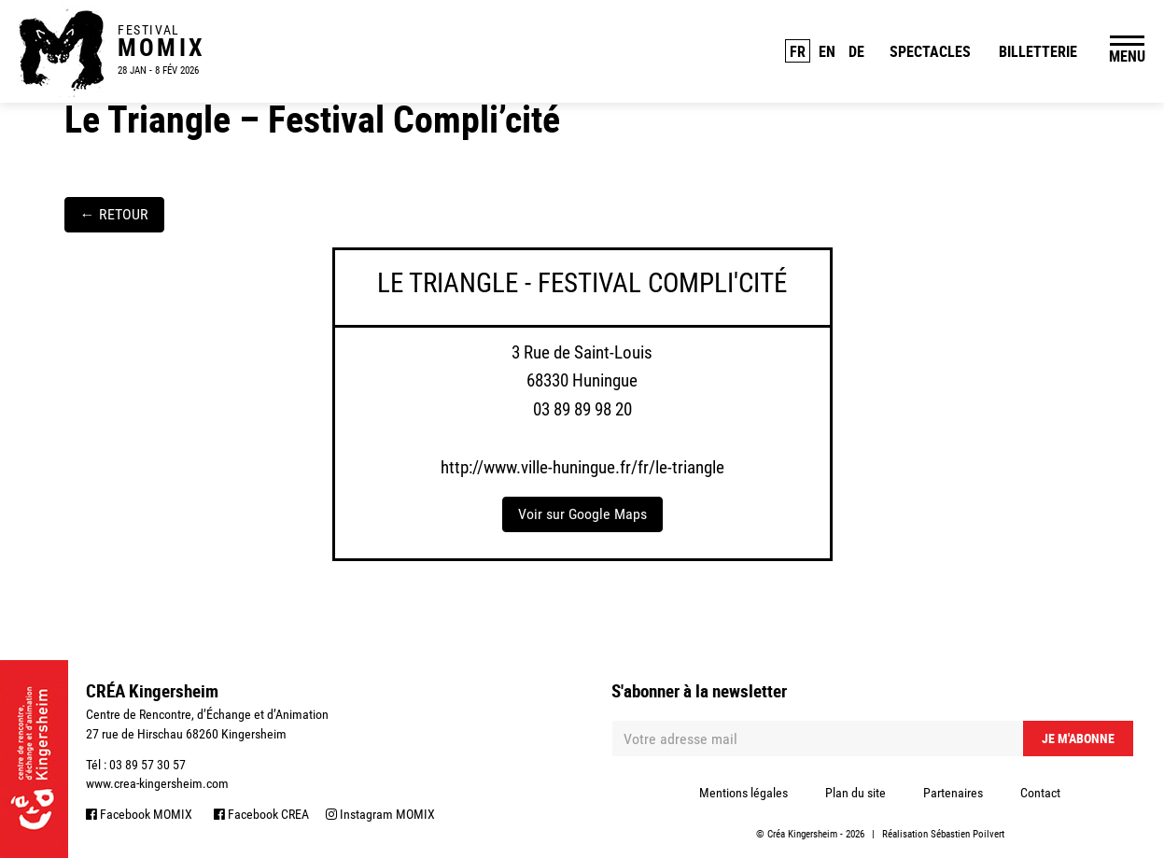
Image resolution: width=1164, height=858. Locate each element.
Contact (1040, 792)
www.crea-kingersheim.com (157, 783)
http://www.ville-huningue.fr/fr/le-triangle (582, 467)
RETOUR (114, 214)
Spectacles (930, 51)
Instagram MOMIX (380, 814)
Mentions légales (743, 792)
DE (856, 51)
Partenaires (953, 792)
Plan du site (855, 792)
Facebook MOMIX (139, 814)
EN (827, 51)
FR (798, 51)
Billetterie (1038, 51)
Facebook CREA (261, 814)
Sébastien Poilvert (967, 834)
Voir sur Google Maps (582, 514)
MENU (1127, 56)
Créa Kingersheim (802, 834)
